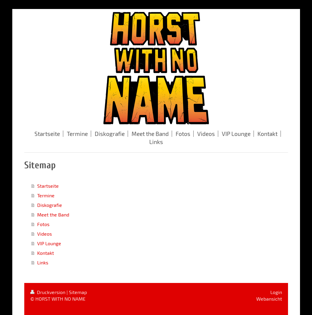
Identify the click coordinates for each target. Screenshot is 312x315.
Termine (46, 195)
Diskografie (49, 205)
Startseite (48, 186)
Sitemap (78, 292)
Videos (44, 234)
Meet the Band (53, 214)
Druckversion (48, 292)
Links (42, 262)
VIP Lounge (49, 243)
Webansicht (269, 299)
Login (276, 292)
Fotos (43, 224)
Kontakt (45, 253)
